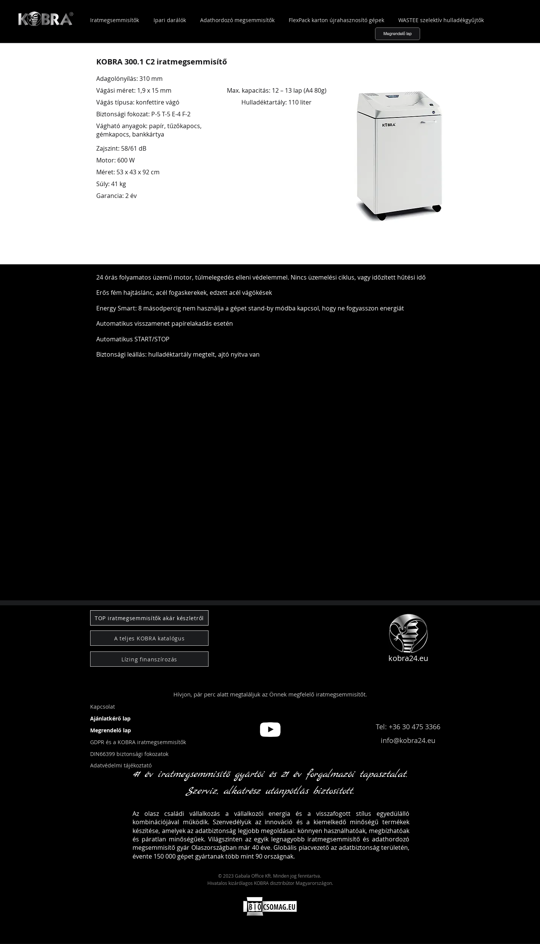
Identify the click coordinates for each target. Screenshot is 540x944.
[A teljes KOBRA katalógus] (149, 638)
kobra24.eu (408, 658)
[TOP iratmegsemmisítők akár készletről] (149, 618)
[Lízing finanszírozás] (149, 659)
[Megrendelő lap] (397, 33)
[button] (28, 592)
